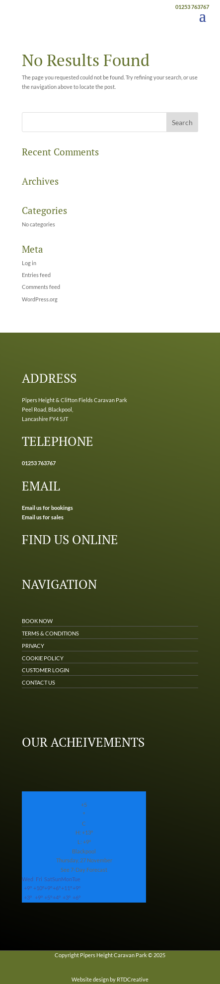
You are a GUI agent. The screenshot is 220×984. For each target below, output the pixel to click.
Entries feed (36, 275)
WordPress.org (40, 299)
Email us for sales (43, 517)
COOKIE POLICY (43, 658)
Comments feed (41, 286)
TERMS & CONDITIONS (50, 633)
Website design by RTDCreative (110, 979)
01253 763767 (192, 6)
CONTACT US (38, 682)
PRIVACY (33, 645)
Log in (29, 263)
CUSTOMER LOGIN (45, 670)
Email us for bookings (47, 507)
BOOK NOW (37, 621)
